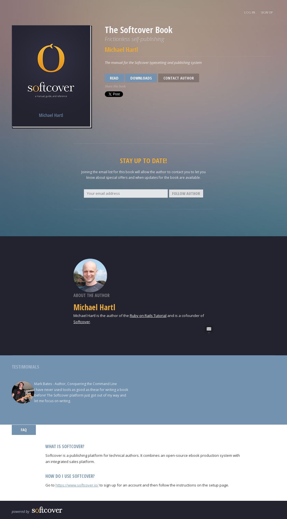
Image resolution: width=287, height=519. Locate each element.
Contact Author (178, 78)
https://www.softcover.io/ (77, 485)
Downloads (141, 78)
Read (114, 78)
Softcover (81, 321)
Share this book (115, 86)
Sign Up (267, 12)
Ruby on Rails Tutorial (148, 315)
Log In (249, 12)
